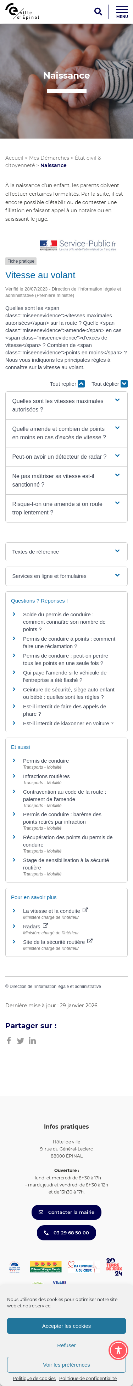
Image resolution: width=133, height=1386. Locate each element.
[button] (66, 405)
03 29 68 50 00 (66, 1232)
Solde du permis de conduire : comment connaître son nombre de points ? (64, 621)
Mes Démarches (49, 158)
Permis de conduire (46, 761)
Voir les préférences (66, 1365)
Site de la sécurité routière (58, 942)
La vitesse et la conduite (55, 911)
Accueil (14, 158)
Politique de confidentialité (88, 1378)
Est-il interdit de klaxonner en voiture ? (68, 723)
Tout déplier (110, 383)
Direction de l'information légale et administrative (55, 986)
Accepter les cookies (66, 1326)
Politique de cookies (34, 1378)
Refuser (66, 1345)
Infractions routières (46, 776)
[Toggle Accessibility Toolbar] (118, 1350)
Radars (35, 926)
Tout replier (67, 383)
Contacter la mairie (66, 1212)
